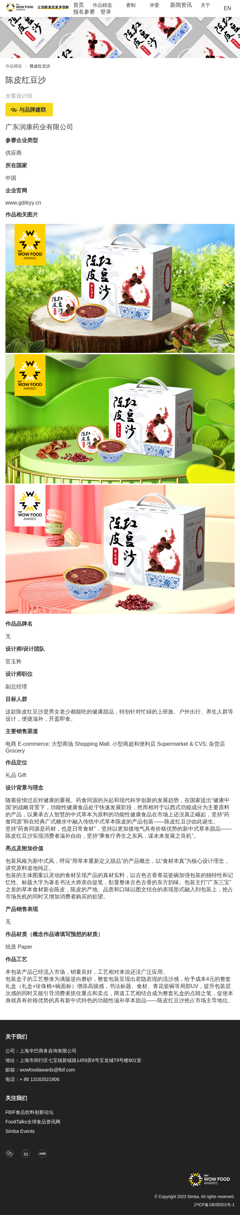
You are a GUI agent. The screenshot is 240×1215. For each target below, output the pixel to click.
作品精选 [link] (13, 66)
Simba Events (20, 1131)
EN (227, 8)
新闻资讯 (181, 5)
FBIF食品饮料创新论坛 (29, 1112)
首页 (78, 5)
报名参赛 (84, 12)
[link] (40, 67)
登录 (105, 12)
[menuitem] (79, 5)
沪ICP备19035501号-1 (214, 1204)
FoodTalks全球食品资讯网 (32, 1121)
